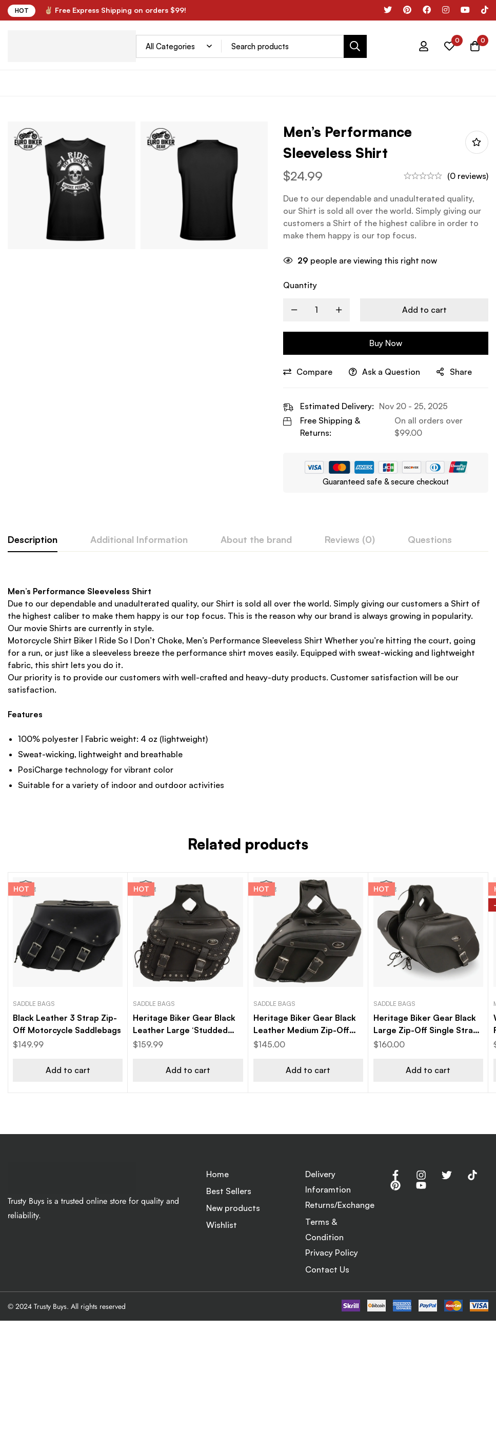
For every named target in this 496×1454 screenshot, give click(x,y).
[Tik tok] (484, 10)
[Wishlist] (449, 46)
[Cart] (475, 46)
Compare (314, 372)
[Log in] (424, 46)
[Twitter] (447, 1175)
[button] (68, 1070)
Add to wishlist (476, 142)
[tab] (32, 540)
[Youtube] (421, 1185)
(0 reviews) (467, 176)
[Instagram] (446, 10)
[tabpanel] (248, 686)
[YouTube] (465, 10)
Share (461, 372)
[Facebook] (427, 10)
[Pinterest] (407, 10)
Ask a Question (391, 372)
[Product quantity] (316, 309)
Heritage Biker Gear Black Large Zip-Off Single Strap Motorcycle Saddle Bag (425, 1030)
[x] (388, 10)
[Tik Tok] (472, 1175)
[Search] (355, 46)
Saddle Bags (34, 1003)
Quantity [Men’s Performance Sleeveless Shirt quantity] (300, 285)
